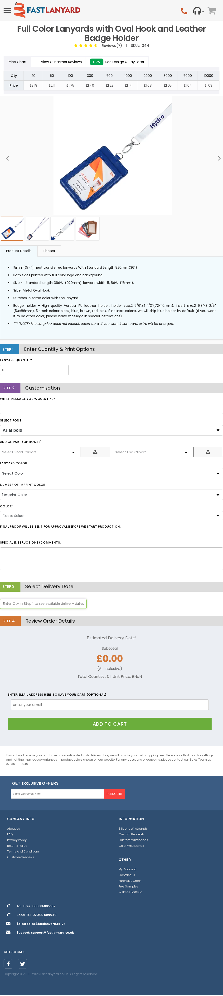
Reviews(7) (111, 45)
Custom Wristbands (133, 842)
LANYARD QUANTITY (16, 362)
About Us (13, 830)
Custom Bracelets (132, 836)
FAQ (10, 836)
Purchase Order (130, 882)
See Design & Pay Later (136, 62)
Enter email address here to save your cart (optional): (57, 697)
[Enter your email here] (57, 795)
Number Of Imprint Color (22, 487)
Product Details (18, 253)
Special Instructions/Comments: (30, 545)
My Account (127, 871)
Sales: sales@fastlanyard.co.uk (34, 925)
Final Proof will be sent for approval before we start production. (60, 529)
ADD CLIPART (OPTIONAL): (21, 444)
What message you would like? (27, 401)
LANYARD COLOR (13, 465)
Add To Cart (110, 726)
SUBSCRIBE (114, 795)
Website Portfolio (130, 894)
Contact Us (127, 877)
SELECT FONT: (11, 422)
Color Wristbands (131, 847)
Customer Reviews (20, 859)
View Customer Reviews (69, 62)
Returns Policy (17, 847)
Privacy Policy (17, 842)
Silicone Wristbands (133, 830)
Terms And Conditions (23, 853)
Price (20, 63)
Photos (49, 253)
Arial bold (12, 432)
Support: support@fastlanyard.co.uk (39, 934)
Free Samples (128, 888)
